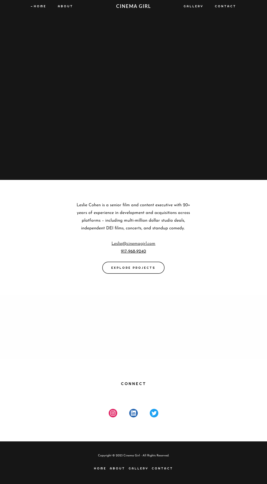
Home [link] (40, 6)
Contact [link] (225, 6)
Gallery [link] (193, 6)
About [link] (65, 6)
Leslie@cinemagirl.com (133, 244)
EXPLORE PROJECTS (133, 268)
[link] (133, 7)
